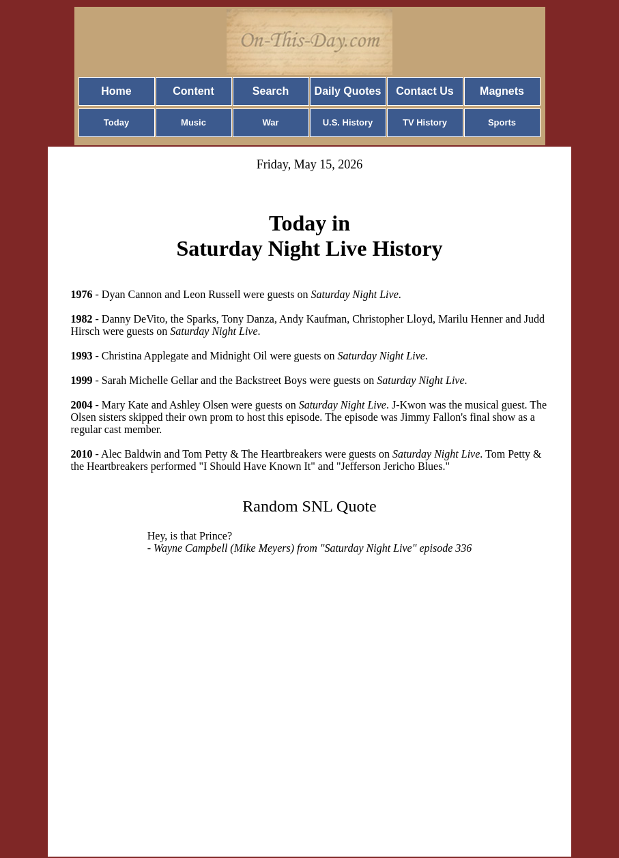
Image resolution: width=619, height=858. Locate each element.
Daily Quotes (348, 91)
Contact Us (424, 91)
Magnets (502, 91)
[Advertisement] (310, 688)
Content (193, 91)
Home (116, 91)
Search (271, 91)
